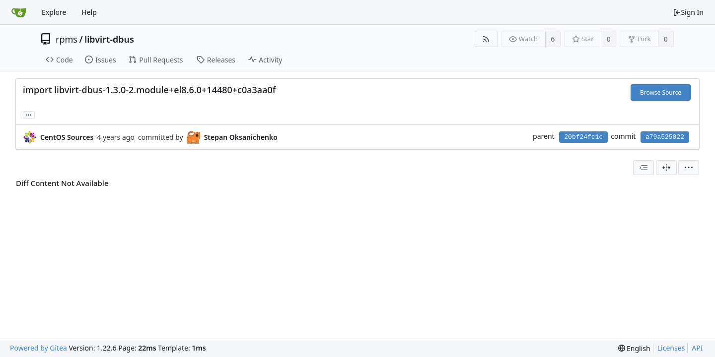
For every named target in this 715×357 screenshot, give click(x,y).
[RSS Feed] (486, 39)
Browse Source (660, 92)
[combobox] (643, 167)
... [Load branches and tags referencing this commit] (29, 114)
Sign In (688, 12)
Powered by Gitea (38, 348)
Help (89, 12)
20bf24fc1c (583, 137)
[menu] (688, 167)
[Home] (19, 12)
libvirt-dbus (109, 39)
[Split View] (666, 167)
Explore (54, 12)
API (697, 348)
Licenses (671, 348)
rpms (66, 39)
